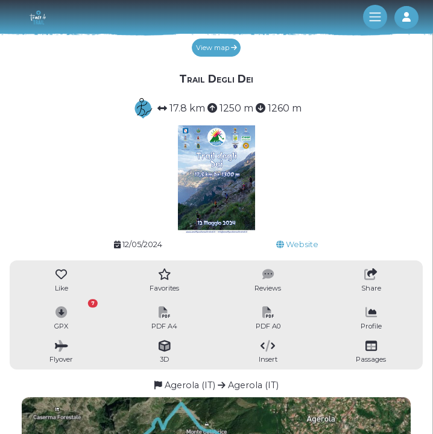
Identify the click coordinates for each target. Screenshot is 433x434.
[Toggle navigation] (375, 17)
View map (216, 47)
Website (297, 244)
